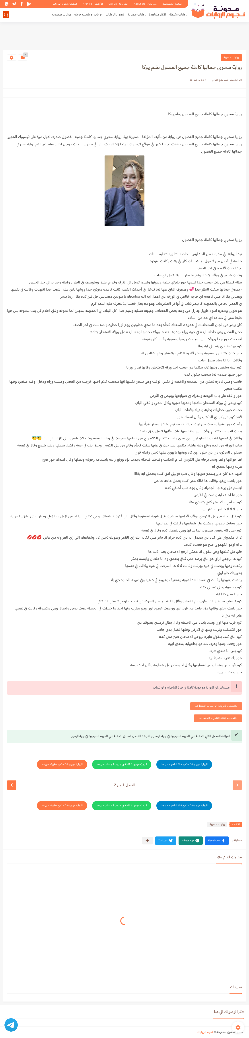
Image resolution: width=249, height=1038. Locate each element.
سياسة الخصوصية (172, 4)
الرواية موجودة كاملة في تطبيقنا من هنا (62, 764)
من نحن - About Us (145, 4)
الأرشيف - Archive (93, 4)
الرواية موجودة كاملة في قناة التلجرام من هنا (184, 764)
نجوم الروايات (205, 1032)
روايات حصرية (137, 14)
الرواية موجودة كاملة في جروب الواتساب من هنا (122, 764)
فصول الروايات (114, 14)
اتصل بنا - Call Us (118, 4)
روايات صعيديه (61, 14)
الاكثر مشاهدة (157, 14)
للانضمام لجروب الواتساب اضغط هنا (216, 706)
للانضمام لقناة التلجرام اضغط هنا (217, 718)
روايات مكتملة (178, 14)
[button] (217, 840)
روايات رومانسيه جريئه (88, 14)
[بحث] (6, 14)
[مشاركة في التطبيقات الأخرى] (147, 840)
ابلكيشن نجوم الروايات (65, 4)
